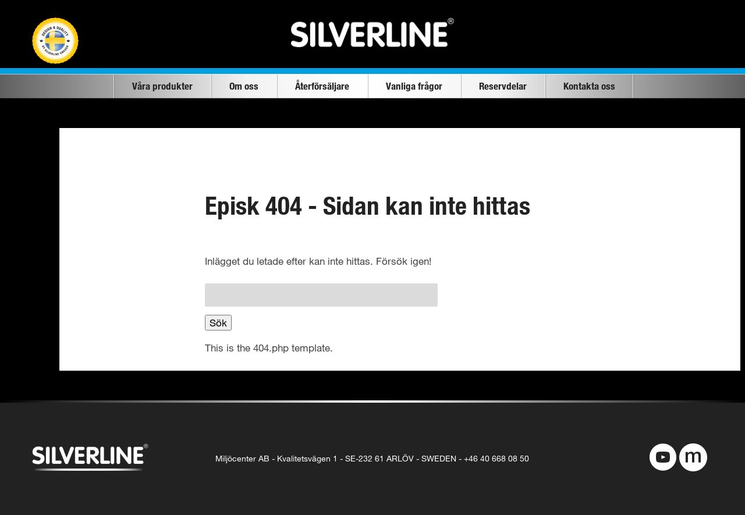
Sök (218, 323)
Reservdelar (503, 86)
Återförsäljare (322, 86)
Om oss (243, 86)
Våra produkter (162, 86)
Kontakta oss (589, 86)
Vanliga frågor (414, 86)
